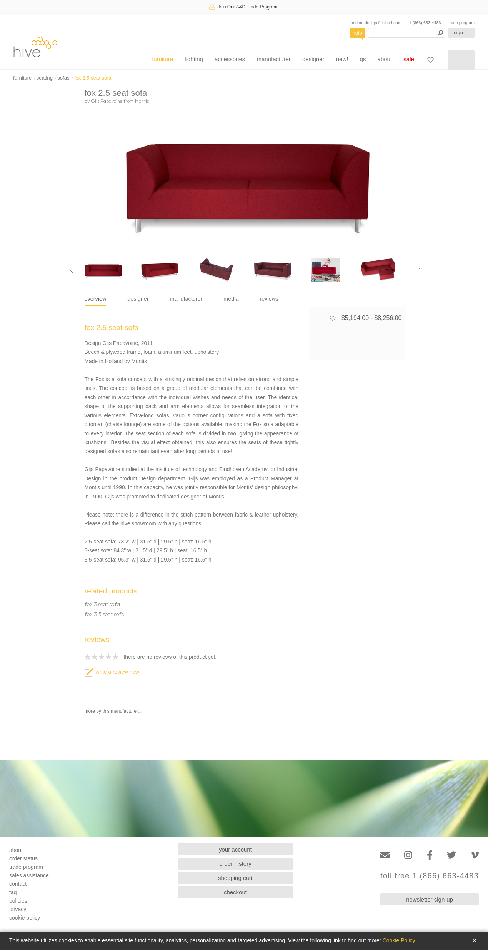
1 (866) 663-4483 (425, 22)
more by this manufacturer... (113, 711)
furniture (162, 59)
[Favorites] (430, 59)
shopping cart (235, 878)
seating (44, 78)
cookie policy (24, 918)
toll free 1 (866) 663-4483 (429, 876)
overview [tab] (96, 299)
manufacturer (273, 59)
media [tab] (230, 299)
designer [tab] (137, 299)
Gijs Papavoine (106, 101)
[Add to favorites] (333, 318)
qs (363, 59)
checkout (235, 892)
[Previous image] (71, 270)
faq (13, 892)
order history (235, 863)
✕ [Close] (474, 940)
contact (18, 884)
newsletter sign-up (429, 899)
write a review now (112, 672)
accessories (230, 59)
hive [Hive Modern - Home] (35, 46)
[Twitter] (451, 855)
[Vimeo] (475, 855)
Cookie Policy (399, 940)
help (357, 33)
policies (18, 901)
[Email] (385, 855)
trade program (461, 22)
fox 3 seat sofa (102, 604)
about (385, 59)
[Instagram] (408, 855)
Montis (142, 101)
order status (23, 858)
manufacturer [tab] (186, 299)
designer (313, 59)
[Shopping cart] (461, 60)
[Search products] (406, 33)
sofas (63, 78)
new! (342, 59)
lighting (194, 59)
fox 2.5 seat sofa (93, 78)
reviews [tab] (269, 299)
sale (408, 59)
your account (235, 849)
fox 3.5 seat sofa (105, 614)
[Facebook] (430, 855)
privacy (17, 909)
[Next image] (419, 270)
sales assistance (29, 875)
